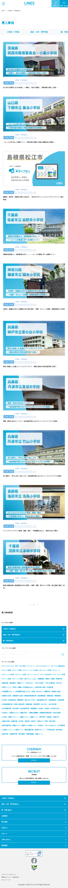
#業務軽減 (57, 696)
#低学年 (33, 721)
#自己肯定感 (52, 704)
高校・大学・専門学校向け (11, 635)
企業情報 (4, 816)
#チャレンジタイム (33, 674)
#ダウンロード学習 (45, 670)
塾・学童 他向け (8, 640)
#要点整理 (21, 734)
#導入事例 (52, 721)
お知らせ (4, 828)
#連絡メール (39, 734)
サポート (4, 833)
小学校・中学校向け (9, 629)
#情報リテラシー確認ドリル (29, 717)
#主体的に (5, 713)
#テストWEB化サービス (48, 674)
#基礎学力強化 (56, 691)
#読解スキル (16, 725)
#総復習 (49, 717)
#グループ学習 (17, 670)
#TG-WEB (22, 666)
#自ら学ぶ (44, 704)
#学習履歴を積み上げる (22, 691)
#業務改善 (49, 696)
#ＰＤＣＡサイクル (8, 666)
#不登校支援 (50, 730)
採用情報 (4, 845)
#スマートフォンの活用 (30, 670)
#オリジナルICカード (43, 666)
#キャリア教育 (6, 670)
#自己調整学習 (6, 708)
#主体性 (40, 708)
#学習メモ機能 (17, 687)
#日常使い (40, 725)
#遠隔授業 (40, 679)
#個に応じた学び (29, 700)
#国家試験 (28, 704)
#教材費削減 (41, 696)
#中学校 (20, 721)
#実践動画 (33, 708)
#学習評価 (49, 687)
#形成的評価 (12, 700)
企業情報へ (34, 760)
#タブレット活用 (20, 674)
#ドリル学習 (61, 674)
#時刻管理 (36, 704)
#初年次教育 (57, 713)
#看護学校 (47, 691)
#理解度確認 (30, 734)
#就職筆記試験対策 (45, 713)
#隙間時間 (20, 700)
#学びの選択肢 (50, 683)
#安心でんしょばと (30, 679)
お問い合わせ (6, 839)
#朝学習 (27, 721)
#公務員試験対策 (7, 704)
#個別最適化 (52, 700)
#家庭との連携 (49, 679)
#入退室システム (7, 730)
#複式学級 (59, 730)
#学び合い (59, 683)
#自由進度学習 (24, 708)
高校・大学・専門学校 (39, 32)
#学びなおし (30, 683)
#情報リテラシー (13, 717)
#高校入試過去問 (19, 704)
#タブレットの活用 (8, 674)
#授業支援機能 (33, 713)
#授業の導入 (24, 713)
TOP (3, 10)
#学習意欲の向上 (28, 687)
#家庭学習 (59, 679)
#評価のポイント (39, 730)
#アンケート (31, 666)
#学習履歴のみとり (8, 691)
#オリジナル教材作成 (57, 666)
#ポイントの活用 (17, 679)
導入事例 (4, 822)
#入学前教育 (61, 725)
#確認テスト (21, 683)
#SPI (16, 666)
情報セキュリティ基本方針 (10, 877)
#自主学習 (15, 708)
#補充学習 (5, 734)
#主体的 (46, 708)
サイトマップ (6, 880)
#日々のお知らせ (50, 725)
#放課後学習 (13, 734)
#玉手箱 (4, 700)
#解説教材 (12, 683)
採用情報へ (34, 782)
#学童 (33, 691)
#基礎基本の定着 (17, 696)
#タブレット (56, 670)
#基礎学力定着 (6, 696)
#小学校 (4, 717)
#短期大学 (56, 717)
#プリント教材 (6, 679)
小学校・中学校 (13, 32)
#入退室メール (18, 730)
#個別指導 (60, 700)
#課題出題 (5, 683)
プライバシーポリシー (9, 874)
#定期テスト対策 (42, 721)
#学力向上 (39, 691)
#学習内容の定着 (39, 687)
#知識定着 (14, 721)
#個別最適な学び (41, 700)
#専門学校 (42, 717)
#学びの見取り (39, 683)
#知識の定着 (6, 721)
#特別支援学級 (6, 725)
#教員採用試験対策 (30, 696)
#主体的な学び (55, 708)
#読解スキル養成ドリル (28, 725)
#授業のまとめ (14, 713)
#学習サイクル (6, 687)
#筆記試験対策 (29, 730)
